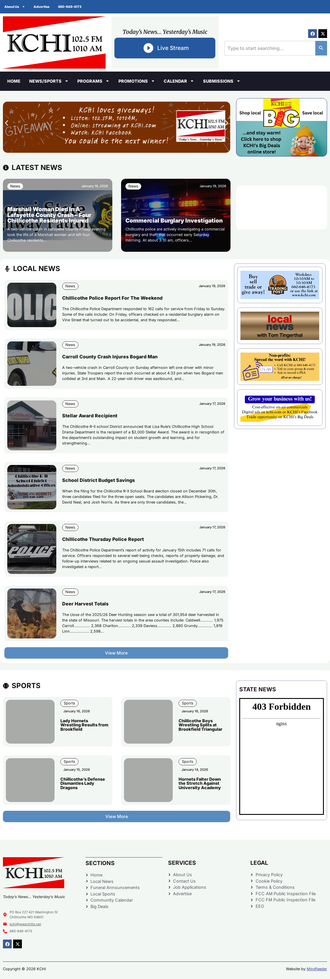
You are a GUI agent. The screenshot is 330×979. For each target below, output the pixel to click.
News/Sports (49, 81)
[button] (6, 122)
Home (13, 81)
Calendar (179, 81)
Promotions (136, 81)
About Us (14, 6)
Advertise (42, 7)
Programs (93, 81)
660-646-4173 (70, 7)
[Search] (321, 48)
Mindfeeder (317, 969)
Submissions (221, 81)
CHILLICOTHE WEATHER (281, 208)
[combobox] (269, 48)
